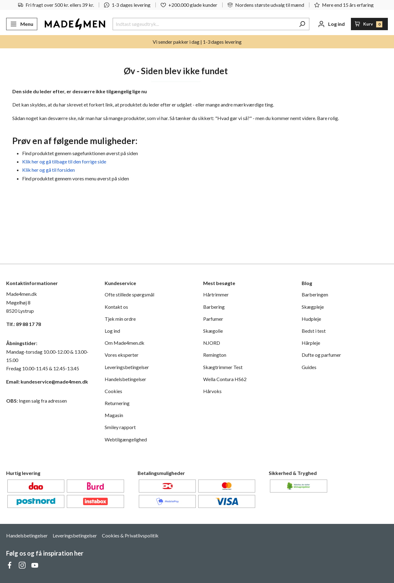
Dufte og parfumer (321, 355)
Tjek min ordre (120, 319)
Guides (309, 367)
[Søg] (302, 24)
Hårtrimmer (216, 294)
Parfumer (213, 319)
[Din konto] (331, 24)
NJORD (211, 343)
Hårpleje (311, 343)
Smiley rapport (120, 427)
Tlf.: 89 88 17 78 (23, 324)
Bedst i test (314, 331)
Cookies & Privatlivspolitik (130, 535)
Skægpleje (313, 307)
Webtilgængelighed (126, 439)
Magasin (114, 415)
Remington (214, 355)
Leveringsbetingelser (127, 367)
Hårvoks (212, 391)
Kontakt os (116, 307)
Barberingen (315, 294)
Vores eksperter (122, 355)
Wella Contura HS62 (225, 379)
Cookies (113, 391)
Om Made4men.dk (124, 343)
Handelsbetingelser (125, 379)
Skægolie (213, 331)
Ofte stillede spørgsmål (129, 294)
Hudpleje (311, 319)
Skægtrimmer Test (223, 367)
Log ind (112, 331)
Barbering (214, 307)
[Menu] (21, 24)
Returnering (117, 403)
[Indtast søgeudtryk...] (204, 24)
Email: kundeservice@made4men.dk (47, 381)
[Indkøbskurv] (369, 24)
